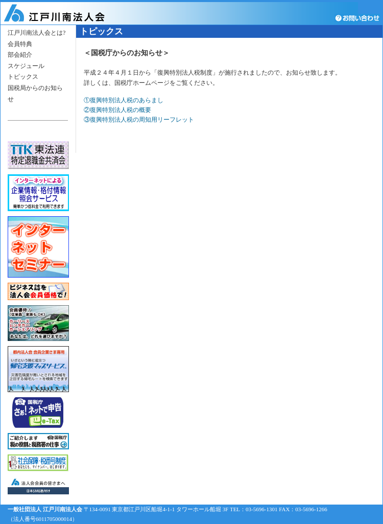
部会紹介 (20, 54)
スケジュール (26, 66)
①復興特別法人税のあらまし (123, 100)
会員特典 (20, 44)
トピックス (23, 76)
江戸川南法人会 (68, 13)
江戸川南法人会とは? (36, 32)
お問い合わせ (358, 18)
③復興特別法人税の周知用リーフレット (139, 119)
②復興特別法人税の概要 (117, 109)
